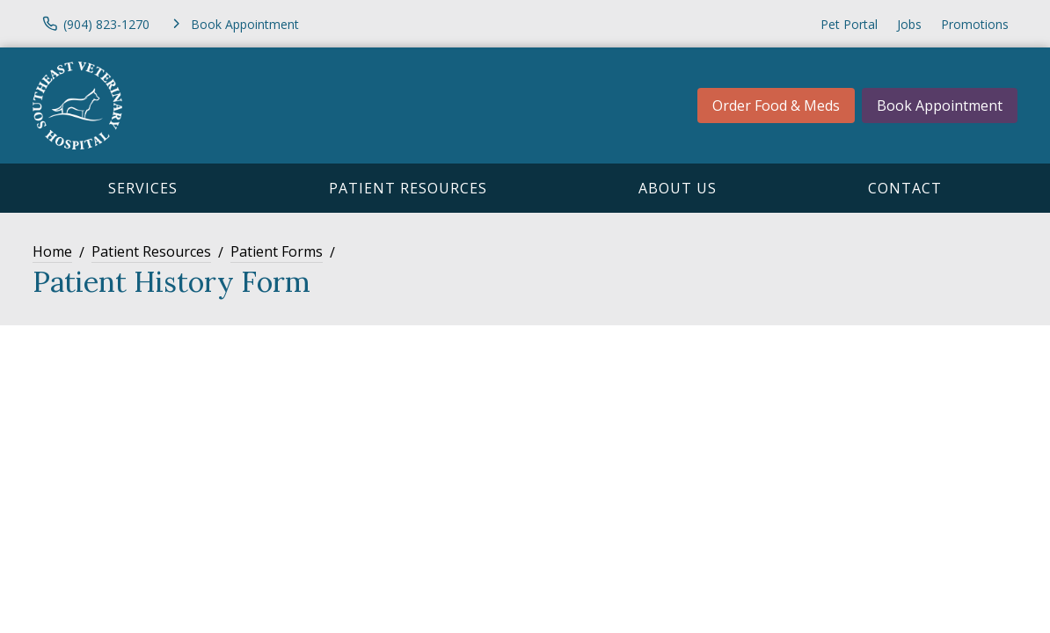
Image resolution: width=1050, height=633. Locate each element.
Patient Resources (408, 188)
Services (143, 188)
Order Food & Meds (776, 105)
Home (52, 251)
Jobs (909, 24)
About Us (677, 188)
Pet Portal (849, 24)
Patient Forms (276, 251)
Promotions (975, 24)
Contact (905, 188)
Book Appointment (940, 105)
